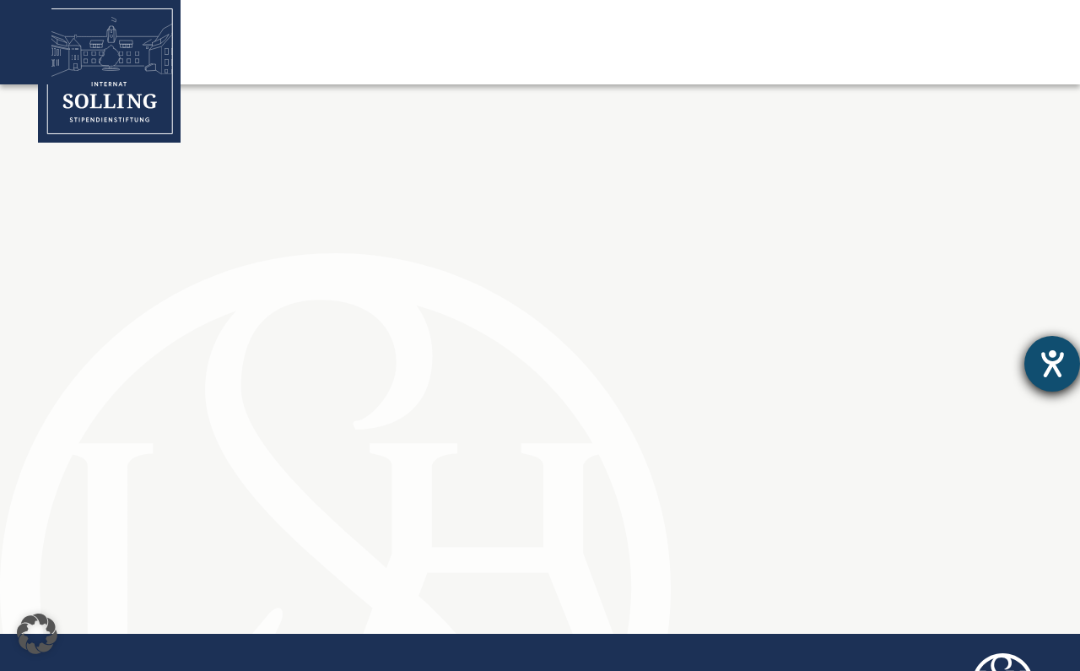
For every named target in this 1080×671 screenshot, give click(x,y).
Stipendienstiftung (439, 59)
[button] (37, 634)
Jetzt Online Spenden (960, 18)
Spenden (916, 59)
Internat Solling (276, 59)
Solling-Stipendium (612, 59)
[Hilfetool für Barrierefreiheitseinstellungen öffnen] (1052, 364)
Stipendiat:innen (780, 59)
